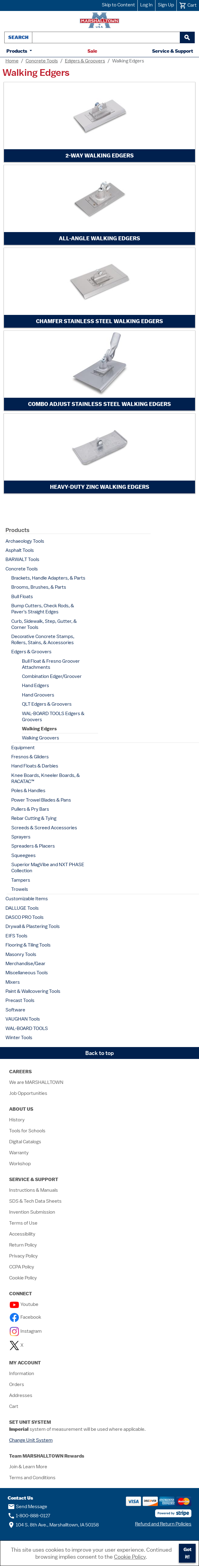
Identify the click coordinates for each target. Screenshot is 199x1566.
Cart (13, 1406)
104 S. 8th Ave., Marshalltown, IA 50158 (53, 1525)
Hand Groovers (38, 695)
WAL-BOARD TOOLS (26, 1028)
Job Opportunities (28, 1093)
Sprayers (20, 837)
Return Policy (23, 1245)
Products (17, 51)
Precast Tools (19, 1000)
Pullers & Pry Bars (30, 809)
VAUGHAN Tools (22, 1019)
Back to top (99, 1052)
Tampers (20, 880)
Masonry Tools (20, 954)
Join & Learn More (28, 1467)
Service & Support (172, 51)
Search (18, 37)
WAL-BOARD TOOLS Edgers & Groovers (53, 717)
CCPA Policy (21, 1267)
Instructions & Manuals (33, 1190)
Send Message (27, 1507)
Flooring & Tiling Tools (28, 945)
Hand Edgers (35, 685)
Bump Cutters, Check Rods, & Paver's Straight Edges (42, 609)
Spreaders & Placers (33, 846)
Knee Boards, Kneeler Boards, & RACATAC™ (45, 778)
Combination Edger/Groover (52, 676)
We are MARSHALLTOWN (36, 1082)
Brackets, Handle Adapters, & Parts (48, 578)
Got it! (187, 1553)
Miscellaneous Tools (26, 973)
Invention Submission (32, 1212)
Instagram (26, 1331)
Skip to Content (118, 5)
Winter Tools (18, 1038)
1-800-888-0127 (29, 1516)
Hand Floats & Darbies (34, 766)
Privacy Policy (23, 1256)
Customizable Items (26, 899)
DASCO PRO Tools (24, 917)
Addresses (20, 1395)
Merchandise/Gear (25, 964)
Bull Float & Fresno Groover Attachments (51, 664)
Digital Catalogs (25, 1142)
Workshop (20, 1164)
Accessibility (22, 1234)
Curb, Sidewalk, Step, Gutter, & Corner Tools (44, 624)
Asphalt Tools (19, 550)
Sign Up (166, 5)
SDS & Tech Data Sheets (35, 1201)
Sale (92, 51)
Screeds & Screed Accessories (44, 828)
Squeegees (23, 855)
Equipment (23, 748)
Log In (146, 5)
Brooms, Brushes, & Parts (38, 587)
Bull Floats (22, 597)
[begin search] (187, 37)
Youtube (24, 1304)
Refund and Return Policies (163, 1524)
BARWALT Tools (22, 559)
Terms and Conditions (32, 1478)
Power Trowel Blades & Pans (41, 800)
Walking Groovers (40, 738)
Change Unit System (31, 1440)
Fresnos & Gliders (30, 757)
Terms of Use (23, 1223)
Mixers (12, 982)
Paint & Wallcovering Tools (32, 991)
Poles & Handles (28, 791)
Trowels (19, 889)
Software (15, 1010)
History (17, 1120)
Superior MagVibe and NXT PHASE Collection (47, 868)
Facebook (25, 1317)
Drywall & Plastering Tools (32, 926)
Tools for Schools (27, 1131)
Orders (16, 1384)
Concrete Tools (42, 61)
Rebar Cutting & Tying (33, 818)
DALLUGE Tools (22, 908)
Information (21, 1373)
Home (12, 61)
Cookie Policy (23, 1278)
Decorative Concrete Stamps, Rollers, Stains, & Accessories (42, 639)
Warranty (19, 1153)
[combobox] (106, 37)
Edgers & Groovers (85, 61)
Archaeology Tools (24, 541)
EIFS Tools (16, 936)
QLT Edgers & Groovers (47, 704)
